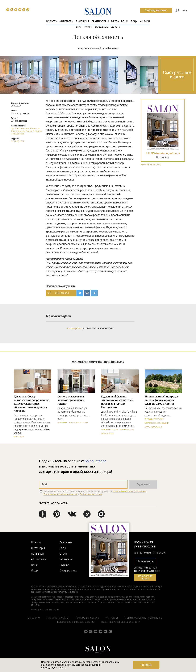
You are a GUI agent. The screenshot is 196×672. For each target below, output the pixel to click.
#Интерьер (19, 437)
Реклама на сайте (57, 617)
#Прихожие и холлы (78, 422)
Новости (51, 21)
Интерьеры (67, 21)
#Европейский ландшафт (157, 423)
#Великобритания (153, 427)
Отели (88, 27)
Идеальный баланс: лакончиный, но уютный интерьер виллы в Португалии (117, 402)
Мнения (116, 27)
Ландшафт (82, 21)
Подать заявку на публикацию (143, 617)
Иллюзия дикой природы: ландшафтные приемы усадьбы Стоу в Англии (162, 400)
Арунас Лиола (25, 131)
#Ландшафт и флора (154, 419)
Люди (133, 21)
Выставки (66, 542)
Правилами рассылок (91, 494)
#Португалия (107, 434)
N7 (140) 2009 (17, 141)
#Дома (115, 429)
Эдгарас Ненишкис (20, 128)
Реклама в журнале (87, 617)
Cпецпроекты (68, 570)
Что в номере (145, 561)
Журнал (145, 21)
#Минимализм (127, 429)
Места (115, 21)
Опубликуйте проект (156, 10)
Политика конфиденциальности (120, 621)
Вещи (124, 21)
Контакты (112, 617)
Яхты (79, 27)
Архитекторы (100, 21)
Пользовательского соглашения (129, 491)
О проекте (34, 617)
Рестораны (101, 27)
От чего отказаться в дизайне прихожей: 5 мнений (71, 400)
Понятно (146, 665)
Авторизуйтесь (74, 328)
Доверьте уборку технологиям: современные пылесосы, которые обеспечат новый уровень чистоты (31, 403)
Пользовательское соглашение (75, 621)
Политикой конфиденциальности (60, 494)
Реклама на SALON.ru (151, 164)
